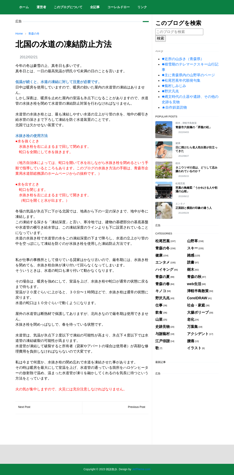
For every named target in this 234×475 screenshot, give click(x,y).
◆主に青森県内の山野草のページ (188, 75)
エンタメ (180, 203)
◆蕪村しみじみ (174, 86)
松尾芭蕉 (180, 183)
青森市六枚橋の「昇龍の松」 (194, 127)
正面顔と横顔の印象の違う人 (194, 207)
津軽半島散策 (189, 123)
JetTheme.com (141, 469)
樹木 (178, 123)
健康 (178, 143)
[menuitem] (24, 7)
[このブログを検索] (179, 32)
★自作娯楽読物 (174, 107)
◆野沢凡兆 (170, 91)
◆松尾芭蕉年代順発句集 (181, 80)
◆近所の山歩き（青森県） (183, 59)
